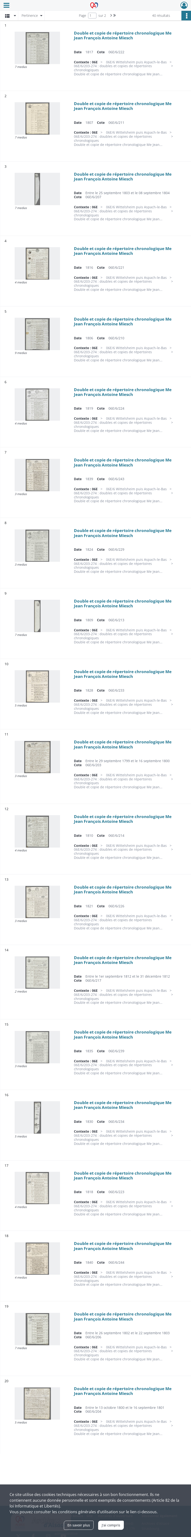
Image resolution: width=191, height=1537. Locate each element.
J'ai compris (111, 1525)
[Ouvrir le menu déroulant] (6, 6)
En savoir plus (78, 1525)
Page (82, 15)
